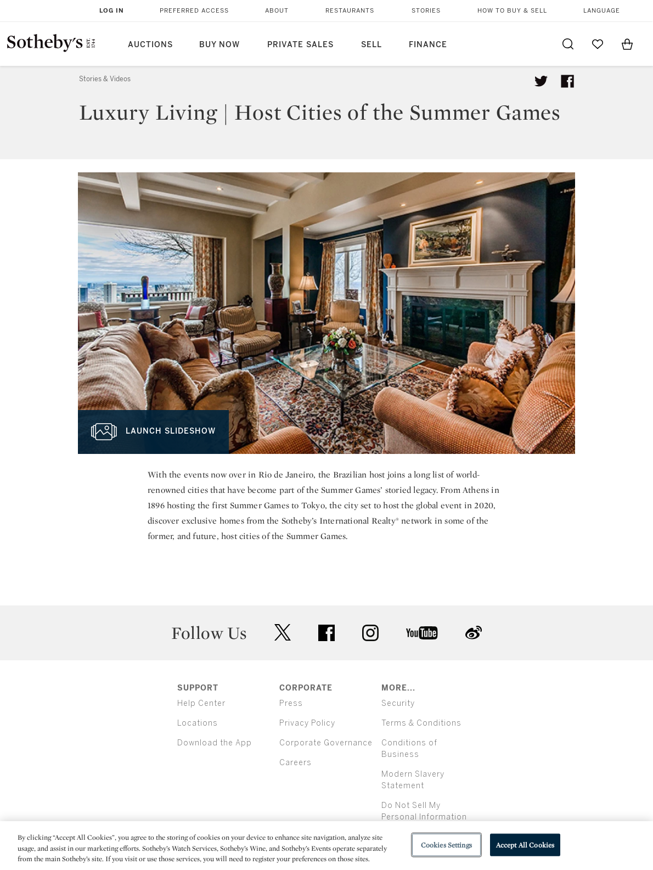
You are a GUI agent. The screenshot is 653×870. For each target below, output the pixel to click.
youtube (422, 632)
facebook (326, 633)
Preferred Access (194, 10)
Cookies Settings (446, 844)
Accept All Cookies (525, 844)
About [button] (277, 10)
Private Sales (300, 44)
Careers (295, 762)
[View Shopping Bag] (627, 44)
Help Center (201, 703)
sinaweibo (473, 632)
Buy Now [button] (219, 44)
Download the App (214, 743)
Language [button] (601, 10)
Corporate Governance (326, 743)
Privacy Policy (307, 723)
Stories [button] (426, 10)
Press (291, 703)
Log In (111, 10)
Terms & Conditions (421, 723)
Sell (371, 44)
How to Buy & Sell (512, 10)
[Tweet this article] (541, 81)
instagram (370, 633)
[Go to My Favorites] (597, 44)
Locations (197, 723)
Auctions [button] (150, 44)
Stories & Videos (105, 79)
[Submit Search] (567, 43)
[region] (326, 845)
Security (398, 703)
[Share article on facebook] (567, 81)
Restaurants (349, 10)
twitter (282, 632)
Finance (428, 44)
